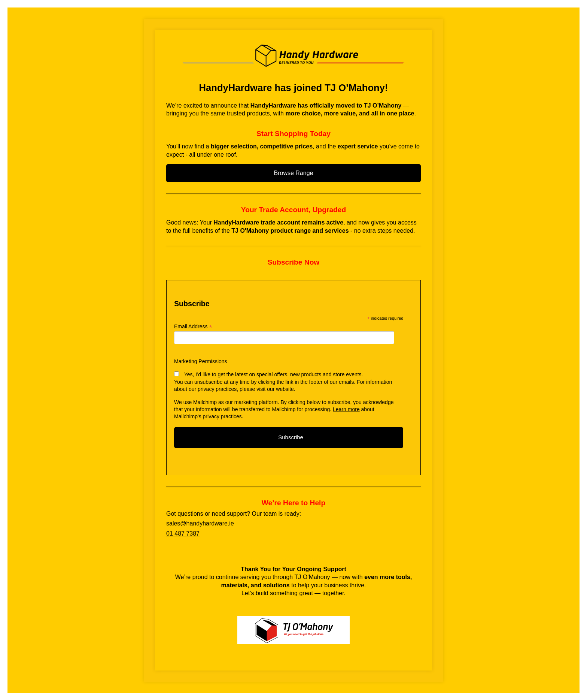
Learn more (346, 409)
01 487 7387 (183, 533)
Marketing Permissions (200, 361)
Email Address (193, 326)
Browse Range (293, 173)
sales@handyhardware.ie (200, 523)
